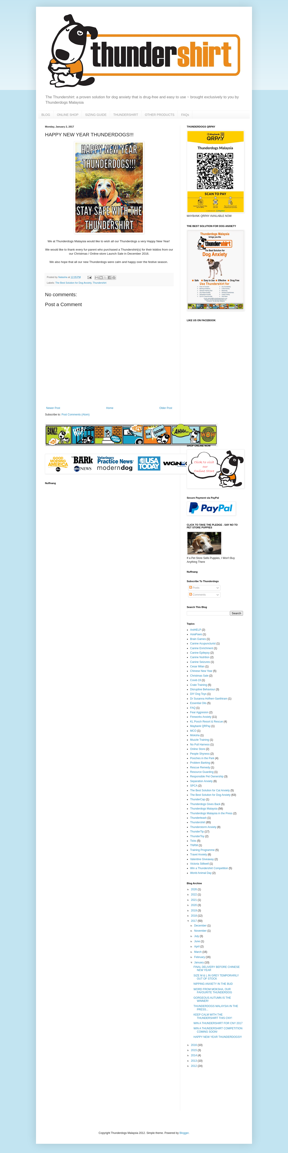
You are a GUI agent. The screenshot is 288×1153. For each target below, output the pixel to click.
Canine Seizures (200, 662)
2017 (194, 920)
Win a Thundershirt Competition (209, 868)
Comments (197, 594)
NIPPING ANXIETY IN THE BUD (213, 983)
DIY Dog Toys (198, 693)
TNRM (194, 845)
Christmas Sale (199, 675)
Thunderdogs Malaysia (203, 808)
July (197, 936)
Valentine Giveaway (202, 859)
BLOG (45, 115)
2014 (194, 1055)
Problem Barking (200, 762)
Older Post (165, 408)
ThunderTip (197, 831)
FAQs (185, 115)
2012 (194, 1066)
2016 (194, 1045)
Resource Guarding (202, 772)
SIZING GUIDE (96, 115)
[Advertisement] (201, 1089)
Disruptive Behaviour (202, 689)
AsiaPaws (196, 634)
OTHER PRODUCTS (159, 115)
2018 (194, 915)
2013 (194, 1060)
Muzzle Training (199, 739)
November (200, 930)
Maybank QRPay (200, 726)
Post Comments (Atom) (75, 414)
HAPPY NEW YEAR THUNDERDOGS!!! (218, 1037)
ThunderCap (197, 799)
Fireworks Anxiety (200, 716)
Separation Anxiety (201, 781)
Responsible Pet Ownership (206, 776)
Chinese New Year (201, 671)
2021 (194, 900)
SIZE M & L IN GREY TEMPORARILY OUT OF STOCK (216, 977)
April (197, 946)
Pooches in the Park (202, 758)
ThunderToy (197, 836)
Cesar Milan (197, 666)
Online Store (197, 749)
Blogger (184, 1133)
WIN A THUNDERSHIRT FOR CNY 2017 (218, 1023)
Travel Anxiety (198, 854)
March (198, 951)
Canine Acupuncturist (203, 643)
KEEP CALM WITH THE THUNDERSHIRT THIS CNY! (213, 1016)
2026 (194, 889)
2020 (194, 905)
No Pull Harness (200, 744)
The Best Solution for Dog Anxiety (73, 282)
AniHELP (195, 629)
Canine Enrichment (201, 648)
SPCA (194, 785)
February (200, 957)
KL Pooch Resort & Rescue (206, 721)
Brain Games (198, 639)
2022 (194, 894)
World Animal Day (201, 873)
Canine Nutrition (199, 657)
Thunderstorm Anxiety (203, 827)
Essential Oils (198, 703)
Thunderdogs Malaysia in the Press (211, 813)
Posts (194, 587)
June (197, 941)
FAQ (193, 707)
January (199, 962)
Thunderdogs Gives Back (205, 804)
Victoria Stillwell (199, 863)
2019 (194, 910)
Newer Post (53, 408)
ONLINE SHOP (68, 115)
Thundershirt (99, 282)
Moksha (195, 735)
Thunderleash (198, 817)
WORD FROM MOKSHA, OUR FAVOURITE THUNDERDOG (213, 991)
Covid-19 (195, 680)
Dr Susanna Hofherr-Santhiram (208, 698)
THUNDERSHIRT (125, 115)
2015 (194, 1050)
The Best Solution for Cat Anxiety (210, 790)
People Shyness (200, 753)
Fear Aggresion (199, 712)
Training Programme (202, 850)
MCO (193, 730)
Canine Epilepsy (200, 652)
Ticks (193, 840)
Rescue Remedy (200, 767)
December (200, 925)
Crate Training (198, 684)
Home (109, 408)
